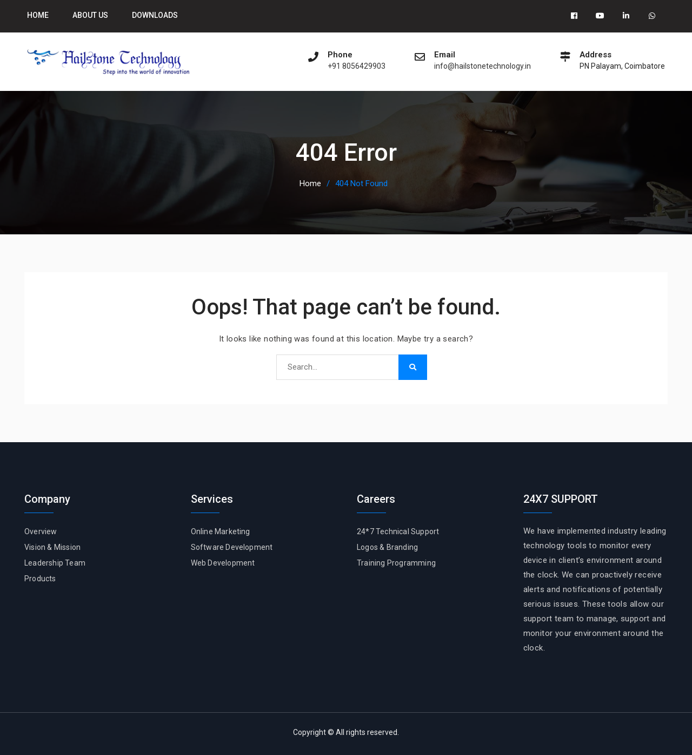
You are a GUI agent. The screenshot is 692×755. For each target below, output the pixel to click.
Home (38, 15)
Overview (40, 531)
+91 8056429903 (356, 66)
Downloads (155, 15)
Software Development (232, 547)
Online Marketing (220, 531)
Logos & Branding (387, 547)
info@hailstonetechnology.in (482, 66)
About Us (90, 15)
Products (40, 579)
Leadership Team (54, 563)
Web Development (223, 563)
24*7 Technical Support (398, 531)
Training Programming (396, 563)
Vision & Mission (52, 547)
